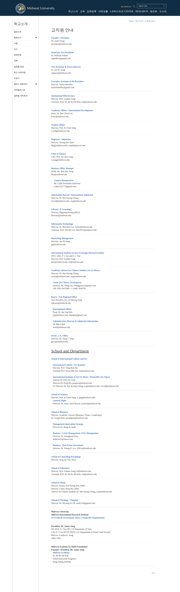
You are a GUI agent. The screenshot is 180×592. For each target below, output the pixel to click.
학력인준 (17, 55)
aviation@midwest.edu (91, 403)
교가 (16, 49)
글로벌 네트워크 (20, 96)
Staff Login (98, 587)
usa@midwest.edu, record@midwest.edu (101, 386)
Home (131, 21)
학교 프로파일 (20, 72)
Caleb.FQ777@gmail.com (65, 186)
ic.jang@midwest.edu (60, 131)
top (153, 573)
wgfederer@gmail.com (61, 58)
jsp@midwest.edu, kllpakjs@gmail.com (69, 315)
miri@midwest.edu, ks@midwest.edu (67, 262)
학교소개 (73, 11)
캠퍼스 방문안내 (26, 84)
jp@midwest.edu (58, 244)
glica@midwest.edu (59, 342)
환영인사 (26, 38)
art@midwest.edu (86, 371)
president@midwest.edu (61, 44)
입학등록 (91, 11)
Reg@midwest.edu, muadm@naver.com (68, 145)
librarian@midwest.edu (61, 215)
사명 (16, 43)
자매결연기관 (19, 90)
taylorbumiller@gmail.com (62, 87)
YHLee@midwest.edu (86, 448)
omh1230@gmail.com (85, 503)
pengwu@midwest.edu (82, 383)
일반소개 (17, 32)
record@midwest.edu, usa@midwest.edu (68, 201)
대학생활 (103, 11)
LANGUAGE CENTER (121, 11)
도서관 (162, 11)
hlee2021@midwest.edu (86, 230)
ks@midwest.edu (83, 471)
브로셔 (16, 78)
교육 (82, 11)
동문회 (153, 11)
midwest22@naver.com (62, 439)
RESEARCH (141, 11)
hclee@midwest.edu (60, 116)
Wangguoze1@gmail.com (85, 285)
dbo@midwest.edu (59, 174)
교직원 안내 (19, 67)
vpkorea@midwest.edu (61, 73)
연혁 (16, 61)
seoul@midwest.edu (60, 327)
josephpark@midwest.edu (77, 418)
